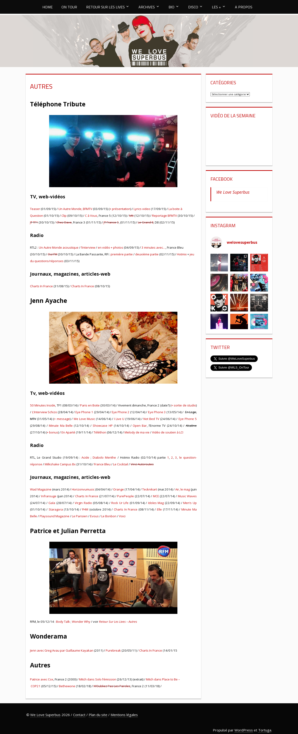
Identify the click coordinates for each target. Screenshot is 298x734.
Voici (122, 516)
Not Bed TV (151, 419)
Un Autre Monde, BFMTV (75, 209)
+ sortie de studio (183, 405)
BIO (171, 7)
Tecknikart (149, 489)
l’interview (87, 247)
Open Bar (140, 425)
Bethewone (67, 686)
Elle (159, 509)
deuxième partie (147, 254)
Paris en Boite (90, 405)
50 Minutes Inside (42, 405)
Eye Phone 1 (84, 412)
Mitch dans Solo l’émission (97, 679)
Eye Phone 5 (188, 419)
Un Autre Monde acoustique (58, 247)
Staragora (56, 509)
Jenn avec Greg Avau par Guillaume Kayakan (61, 650)
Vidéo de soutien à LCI (167, 432)
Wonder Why (81, 621)
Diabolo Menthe (104, 457)
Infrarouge (48, 496)
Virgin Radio (83, 503)
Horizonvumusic (83, 489)
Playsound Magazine (54, 516)
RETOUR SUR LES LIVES (105, 7)
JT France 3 (111, 222)
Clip (64, 215)
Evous (94, 516)
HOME (47, 7)
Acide (85, 457)
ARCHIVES (147, 7)
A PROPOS (243, 7)
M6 (131, 215)
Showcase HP (102, 425)
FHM (85, 509)
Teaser (35, 209)
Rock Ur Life (120, 503)
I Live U (119, 419)
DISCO (193, 7)
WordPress (243, 730)
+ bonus (52, 432)
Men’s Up (190, 503)
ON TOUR (69, 7)
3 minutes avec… (154, 247)
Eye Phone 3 (157, 412)
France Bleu (102, 464)
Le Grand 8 (145, 222)
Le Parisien (80, 516)
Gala (51, 503)
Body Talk (63, 621)
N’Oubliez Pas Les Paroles (112, 686)
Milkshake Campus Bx (60, 464)
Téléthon (100, 432)
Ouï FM (52, 254)
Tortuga (264, 730)
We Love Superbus (233, 192)
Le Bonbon (108, 516)
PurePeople (125, 496)
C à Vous (91, 215)
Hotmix (182, 254)
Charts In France (41, 286)
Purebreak (113, 650)
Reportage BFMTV (164, 215)
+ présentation (120, 209)
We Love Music (84, 419)
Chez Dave (64, 222)
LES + (216, 7)
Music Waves (187, 496)
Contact (79, 714)
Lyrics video (142, 209)
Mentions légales (124, 714)
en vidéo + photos (110, 247)
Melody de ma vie (137, 432)
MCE (156, 496)
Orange (118, 489)
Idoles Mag (156, 503)
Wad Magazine (40, 489)
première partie (122, 254)
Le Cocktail (120, 464)
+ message (62, 419)
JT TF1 (34, 222)
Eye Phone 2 (120, 412)
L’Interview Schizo (44, 412)
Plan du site (98, 714)
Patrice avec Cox (41, 679)
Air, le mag (182, 489)
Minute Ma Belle (61, 425)
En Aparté (68, 432)
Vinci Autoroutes (142, 464)
